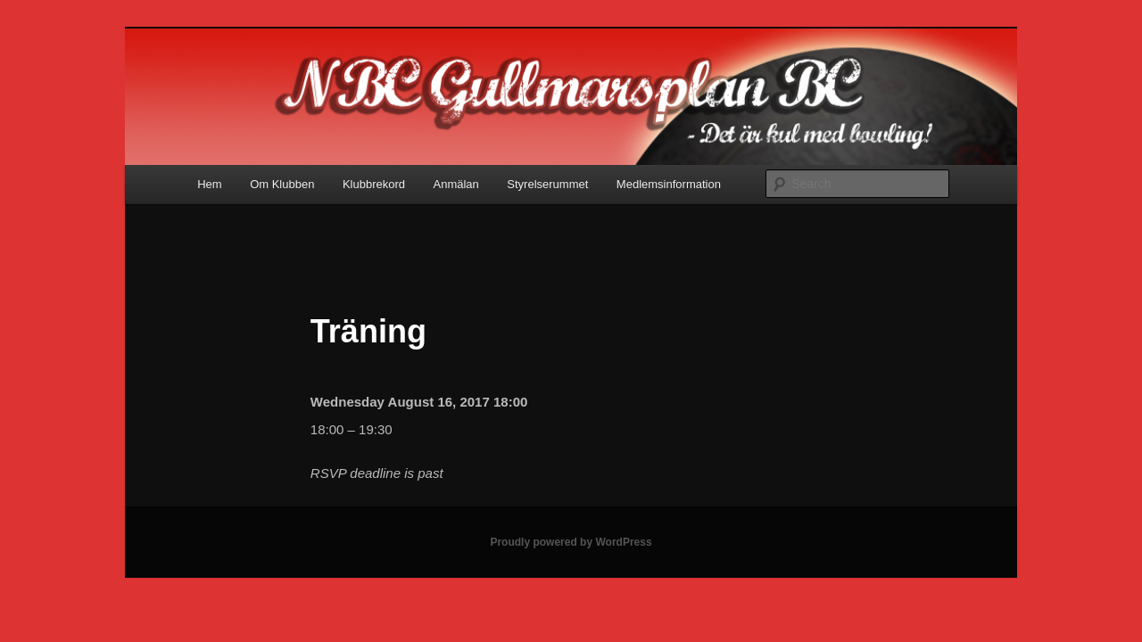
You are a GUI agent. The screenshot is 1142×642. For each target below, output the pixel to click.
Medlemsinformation (669, 184)
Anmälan (456, 184)
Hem (209, 184)
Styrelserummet (547, 184)
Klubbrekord (374, 184)
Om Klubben (282, 184)
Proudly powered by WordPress (570, 542)
